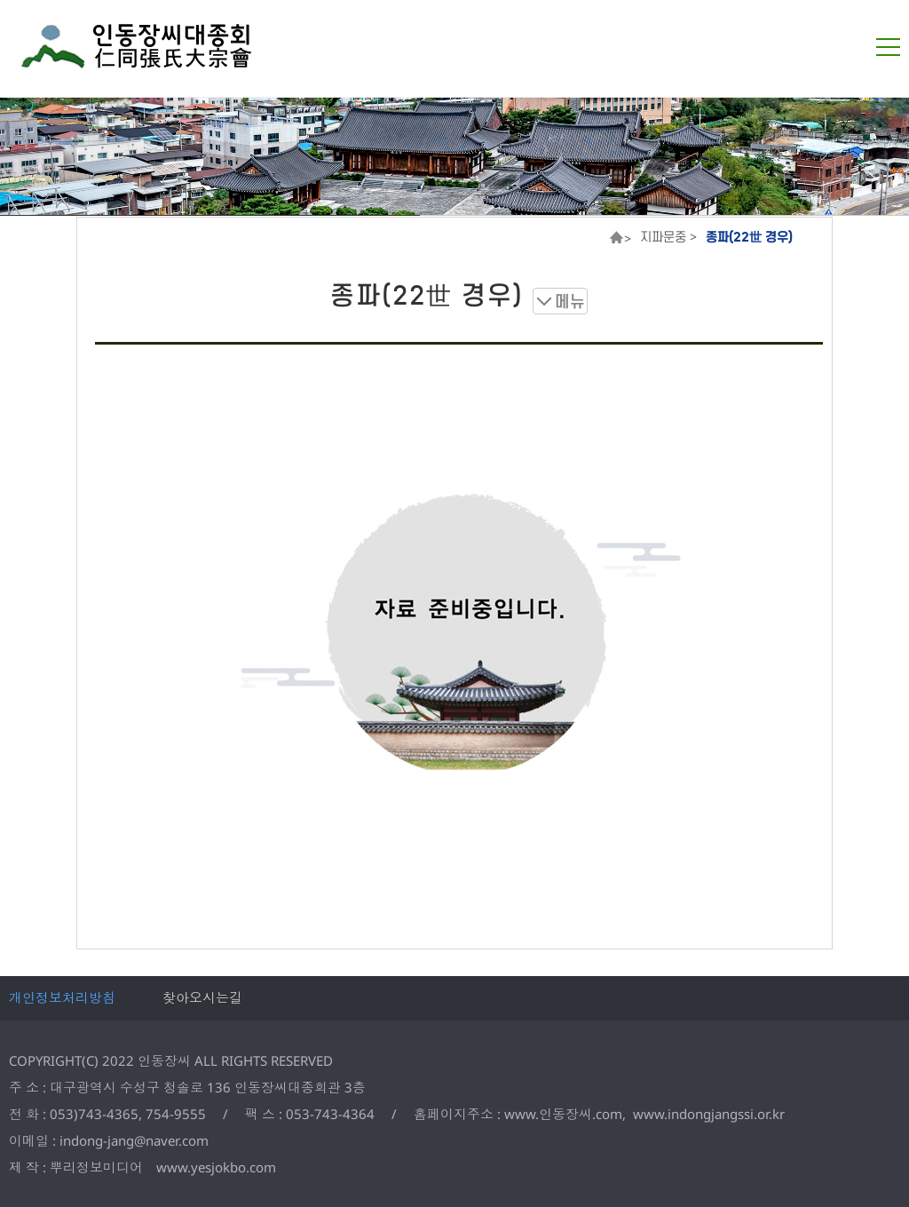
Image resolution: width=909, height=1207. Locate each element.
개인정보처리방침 (62, 997)
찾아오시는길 (202, 997)
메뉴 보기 (560, 301)
